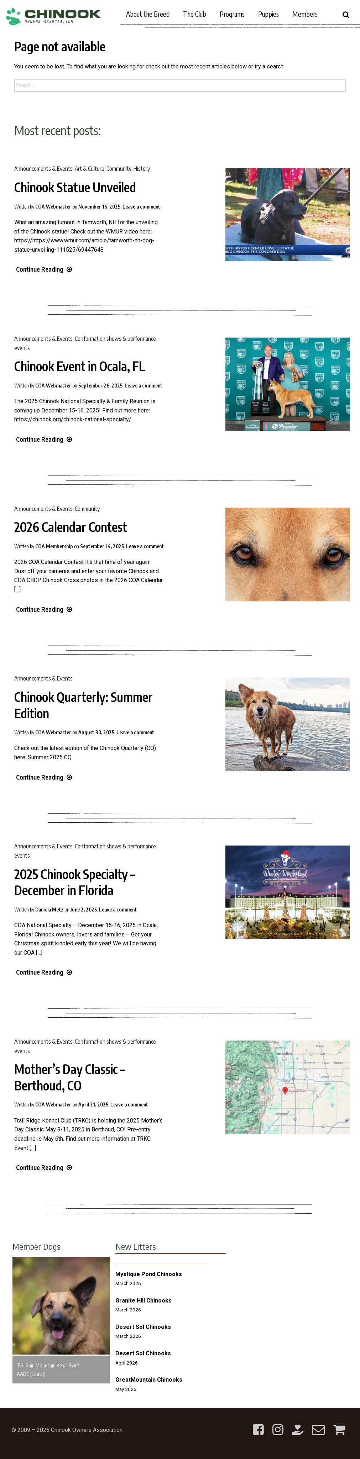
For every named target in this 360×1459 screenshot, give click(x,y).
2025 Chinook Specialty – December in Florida (74, 882)
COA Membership (54, 546)
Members (305, 14)
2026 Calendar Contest (70, 527)
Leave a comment (141, 207)
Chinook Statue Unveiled (75, 187)
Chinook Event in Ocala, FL (79, 366)
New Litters (135, 1246)
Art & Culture (89, 168)
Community (118, 168)
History (142, 168)
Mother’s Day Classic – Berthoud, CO (69, 1077)
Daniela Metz (49, 909)
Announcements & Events (43, 168)
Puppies (268, 14)
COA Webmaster (53, 207)
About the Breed (147, 14)
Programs (232, 14)
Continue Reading (44, 269)
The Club (194, 14)
